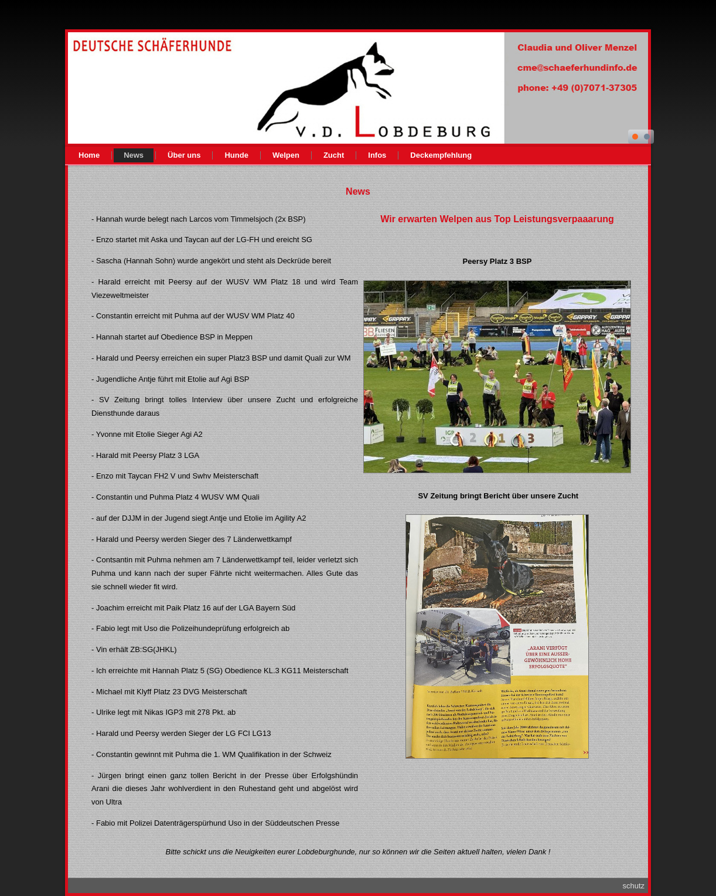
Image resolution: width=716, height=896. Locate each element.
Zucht (333, 155)
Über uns (184, 155)
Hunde (236, 155)
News (134, 155)
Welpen (285, 155)
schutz (633, 885)
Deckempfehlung (441, 155)
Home (89, 155)
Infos (377, 155)
